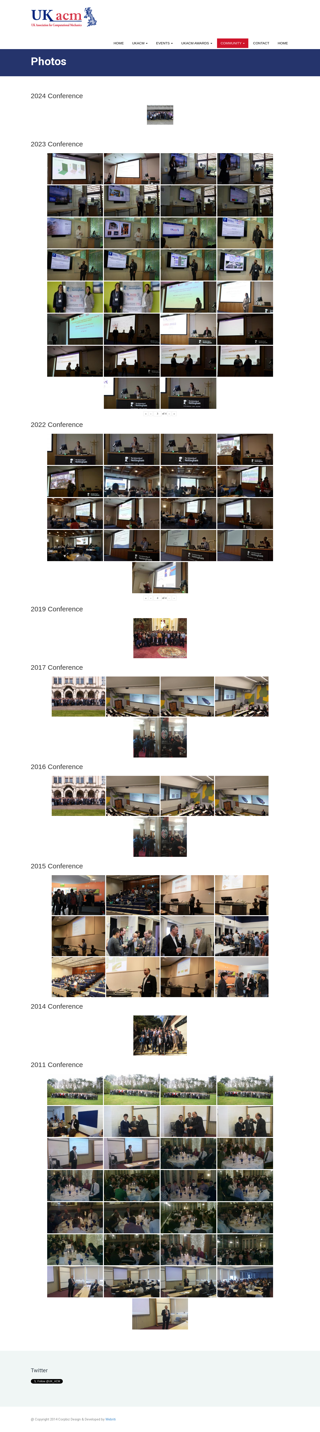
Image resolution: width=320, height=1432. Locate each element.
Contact (261, 43)
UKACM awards (196, 43)
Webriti (110, 1419)
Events (164, 43)
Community (233, 43)
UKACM (140, 43)
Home (119, 43)
